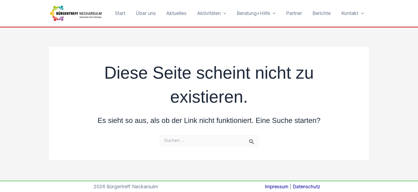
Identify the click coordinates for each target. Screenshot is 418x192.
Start (127, 13)
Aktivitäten (215, 13)
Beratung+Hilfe (259, 13)
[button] (227, 13)
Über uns (152, 13)
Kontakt (352, 13)
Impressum (276, 186)
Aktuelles (181, 13)
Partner (296, 13)
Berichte (323, 13)
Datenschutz (306, 186)
